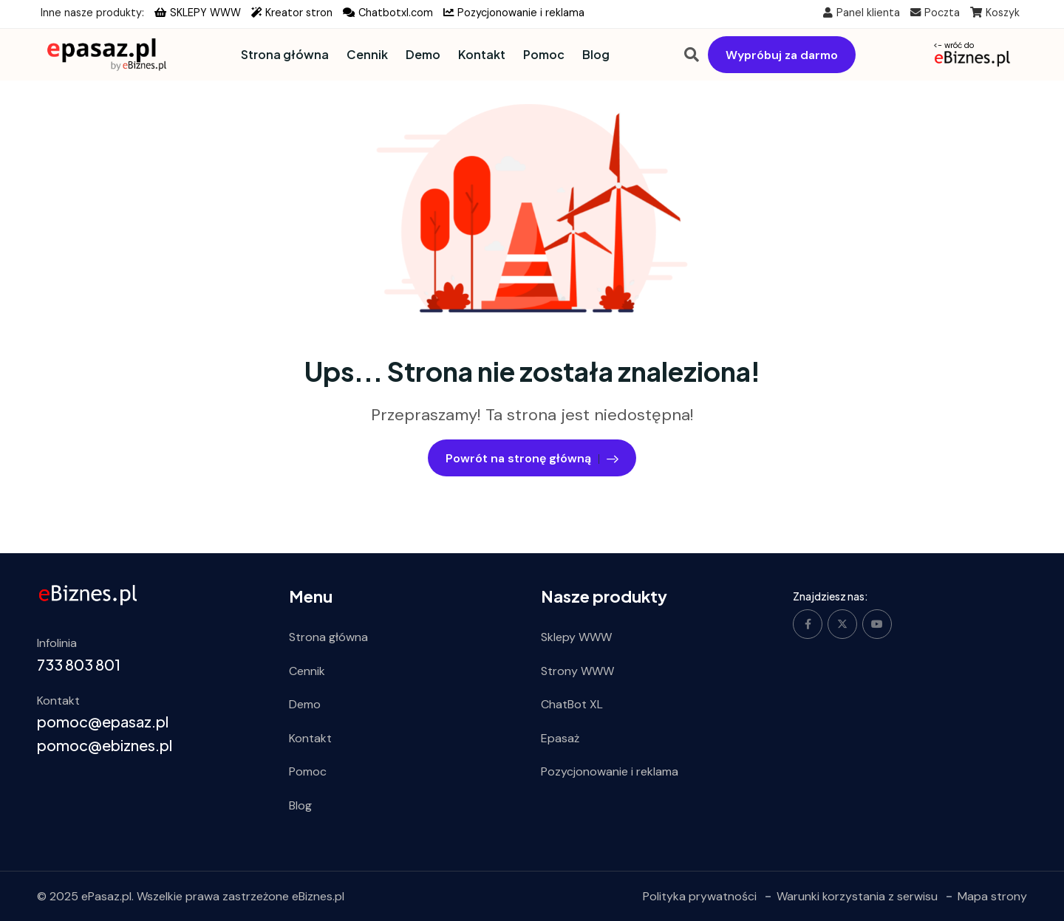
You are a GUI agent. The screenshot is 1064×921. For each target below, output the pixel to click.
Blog (596, 54)
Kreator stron (291, 12)
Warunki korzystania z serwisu (857, 895)
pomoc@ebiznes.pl (104, 745)
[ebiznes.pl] (88, 594)
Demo (423, 54)
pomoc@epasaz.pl (102, 721)
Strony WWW (577, 670)
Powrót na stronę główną (532, 457)
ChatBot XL (572, 704)
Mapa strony (992, 895)
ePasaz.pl (106, 895)
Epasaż (560, 737)
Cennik (367, 54)
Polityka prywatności (700, 895)
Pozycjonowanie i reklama (513, 12)
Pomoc (544, 54)
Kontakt (481, 54)
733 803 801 (78, 663)
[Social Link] (807, 624)
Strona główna (285, 54)
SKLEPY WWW (197, 12)
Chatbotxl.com (388, 12)
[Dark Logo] (102, 54)
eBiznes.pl (318, 895)
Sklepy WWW (576, 637)
